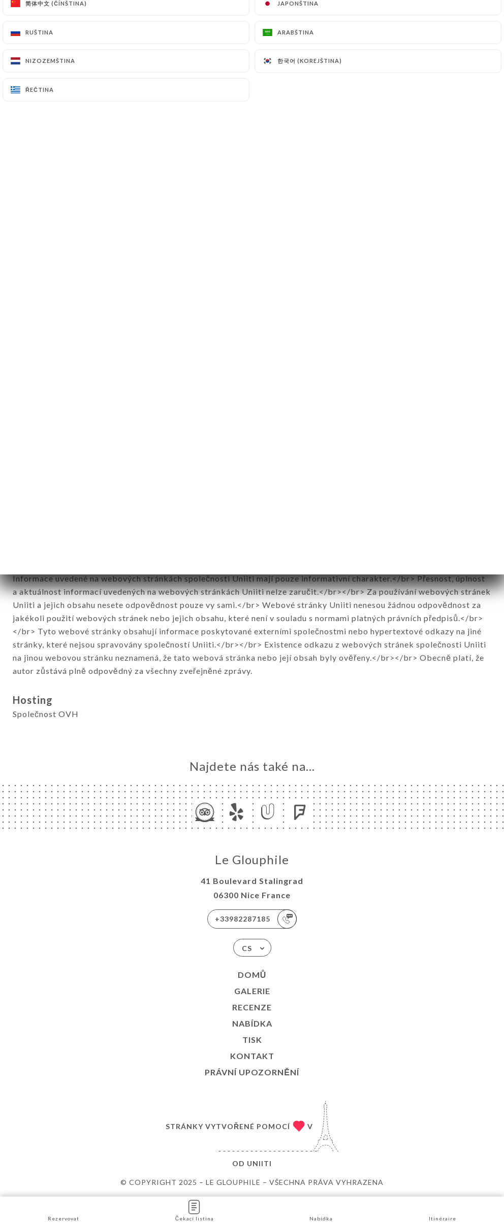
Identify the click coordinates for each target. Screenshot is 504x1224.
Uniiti (259, 1163)
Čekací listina (194, 1209)
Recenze (252, 1007)
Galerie (252, 991)
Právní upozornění (252, 1072)
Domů (252, 974)
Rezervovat (63, 1209)
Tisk (252, 1039)
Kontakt (252, 1056)
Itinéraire (442, 1209)
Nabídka (252, 1023)
